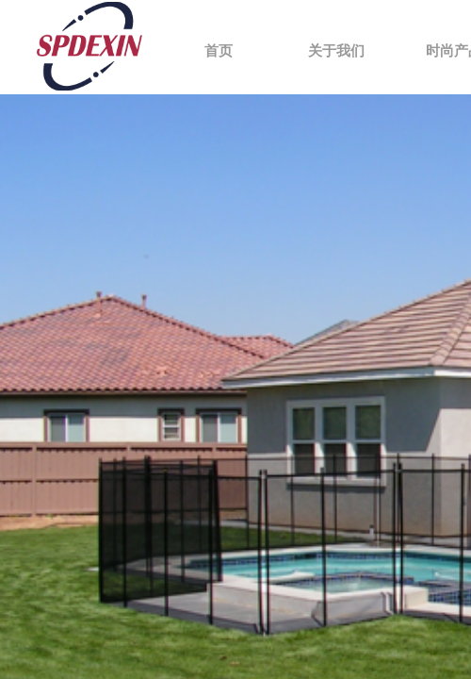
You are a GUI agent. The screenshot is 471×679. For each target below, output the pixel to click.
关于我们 (336, 50)
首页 (218, 50)
